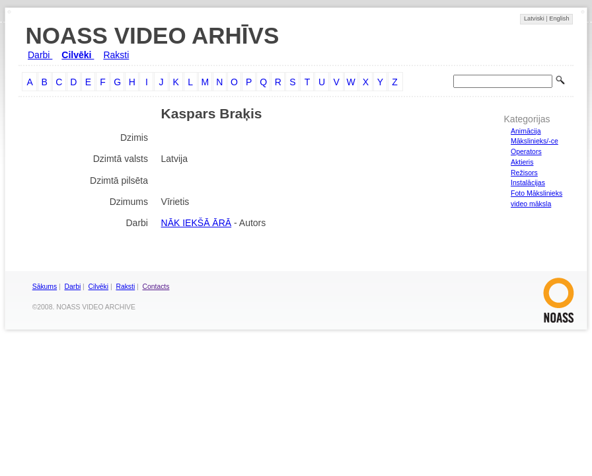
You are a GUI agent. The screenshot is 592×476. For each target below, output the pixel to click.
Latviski (535, 18)
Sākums (44, 286)
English (559, 18)
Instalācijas (528, 182)
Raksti (116, 55)
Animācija (526, 131)
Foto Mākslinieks (536, 193)
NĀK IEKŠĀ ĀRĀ (196, 223)
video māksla (531, 204)
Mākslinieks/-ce (534, 141)
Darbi (40, 55)
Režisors (524, 173)
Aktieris (522, 162)
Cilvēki (77, 55)
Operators (526, 151)
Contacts (156, 286)
